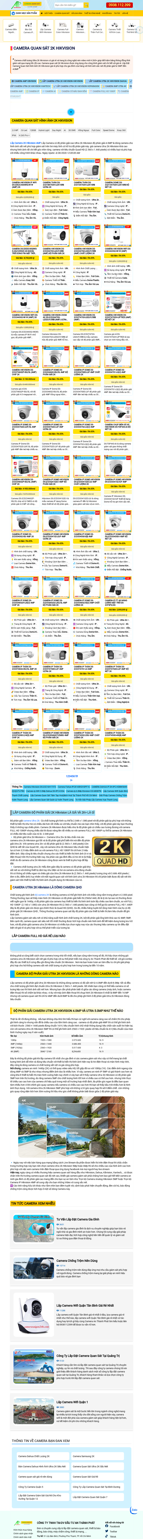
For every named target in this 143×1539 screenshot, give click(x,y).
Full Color (96, 130)
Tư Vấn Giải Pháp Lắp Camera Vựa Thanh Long (97, 800)
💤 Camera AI (48, 91)
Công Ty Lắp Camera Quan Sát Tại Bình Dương (96, 1487)
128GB (33, 130)
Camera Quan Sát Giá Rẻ (85, 1476)
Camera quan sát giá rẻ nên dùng (35, 1476)
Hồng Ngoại (83, 130)
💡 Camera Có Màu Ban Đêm (73, 91)
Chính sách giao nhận (23, 1533)
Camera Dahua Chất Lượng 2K (34, 1456)
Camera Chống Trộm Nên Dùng (76, 1260)
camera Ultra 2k (31, 820)
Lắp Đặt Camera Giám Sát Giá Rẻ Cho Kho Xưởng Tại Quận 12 (39, 1497)
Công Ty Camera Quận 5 (30, 1487)
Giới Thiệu (48, 13)
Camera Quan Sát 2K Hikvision (44, 48)
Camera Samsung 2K (83, 1456)
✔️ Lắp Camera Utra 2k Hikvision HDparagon (77, 86)
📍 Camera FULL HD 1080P (102, 91)
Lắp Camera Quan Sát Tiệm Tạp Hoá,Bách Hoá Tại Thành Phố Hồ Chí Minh (64, 795)
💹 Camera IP (32, 91)
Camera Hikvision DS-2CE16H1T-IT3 (40, 787)
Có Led (24, 130)
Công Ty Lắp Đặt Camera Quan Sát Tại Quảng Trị (88, 1356)
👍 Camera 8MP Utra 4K (114, 86)
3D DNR (71, 130)
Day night (56, 130)
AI (65, 130)
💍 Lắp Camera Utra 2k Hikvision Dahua (106, 81)
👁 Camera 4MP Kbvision (23, 81)
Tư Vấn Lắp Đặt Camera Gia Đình (77, 1219)
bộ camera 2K (42, 895)
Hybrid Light (44, 130)
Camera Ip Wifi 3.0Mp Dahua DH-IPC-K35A (45, 791)
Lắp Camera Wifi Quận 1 (72, 1402)
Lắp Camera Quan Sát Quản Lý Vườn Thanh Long (51, 800)
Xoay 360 (121, 130)
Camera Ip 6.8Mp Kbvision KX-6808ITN (83, 791)
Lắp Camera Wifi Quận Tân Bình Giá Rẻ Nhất (85, 1305)
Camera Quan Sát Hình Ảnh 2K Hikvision (42, 120)
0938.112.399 (119, 5)
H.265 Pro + (24, 135)
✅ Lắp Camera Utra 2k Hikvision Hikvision (61, 81)
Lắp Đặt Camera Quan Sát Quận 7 (90, 1497)
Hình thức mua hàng (22, 1530)
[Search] (69, 5)
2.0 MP (15, 130)
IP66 (14, 135)
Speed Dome (108, 130)
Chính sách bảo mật (22, 1537)
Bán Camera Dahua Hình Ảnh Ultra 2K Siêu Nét (42, 1466)
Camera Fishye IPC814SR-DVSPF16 (74, 787)
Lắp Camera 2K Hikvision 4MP (25, 143)
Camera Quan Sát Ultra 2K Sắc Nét (90, 1466)
